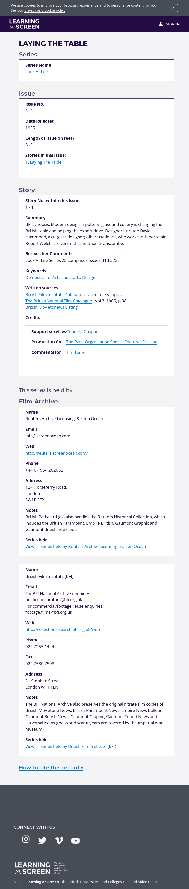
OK (172, 8)
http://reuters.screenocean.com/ (56, 453)
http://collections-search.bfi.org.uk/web (62, 629)
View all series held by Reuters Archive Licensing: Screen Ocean (85, 546)
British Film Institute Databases (55, 294)
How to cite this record (51, 767)
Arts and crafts (66, 277)
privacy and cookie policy (44, 10)
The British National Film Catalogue (58, 301)
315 (29, 110)
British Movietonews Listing (51, 307)
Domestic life (37, 277)
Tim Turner (76, 352)
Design (88, 277)
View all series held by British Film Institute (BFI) (70, 746)
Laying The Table (46, 162)
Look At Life (36, 71)
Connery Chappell (83, 331)
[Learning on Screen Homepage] (24, 24)
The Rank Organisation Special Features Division (111, 342)
